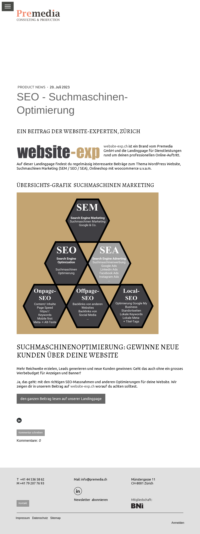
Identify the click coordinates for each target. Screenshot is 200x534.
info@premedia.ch (94, 479)
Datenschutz (40, 517)
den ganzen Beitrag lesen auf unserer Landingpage (61, 399)
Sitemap (55, 517)
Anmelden (177, 522)
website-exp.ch (116, 146)
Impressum (23, 517)
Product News (32, 87)
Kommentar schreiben (31, 432)
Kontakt (23, 503)
